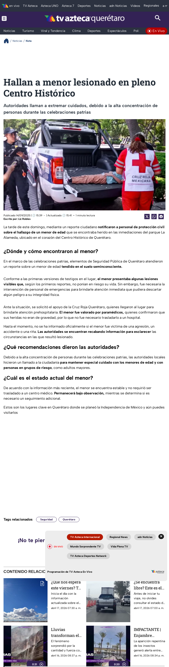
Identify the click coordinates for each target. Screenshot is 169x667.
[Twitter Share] (147, 216)
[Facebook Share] (161, 216)
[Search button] (157, 18)
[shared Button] (154, 216)
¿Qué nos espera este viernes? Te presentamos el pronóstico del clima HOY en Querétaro (66, 584)
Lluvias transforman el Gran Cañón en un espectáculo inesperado (65, 632)
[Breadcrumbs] (8, 41)
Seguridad (46, 519)
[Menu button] (11, 18)
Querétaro (69, 519)
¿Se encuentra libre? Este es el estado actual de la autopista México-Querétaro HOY (148, 584)
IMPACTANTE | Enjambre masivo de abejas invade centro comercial (149, 632)
